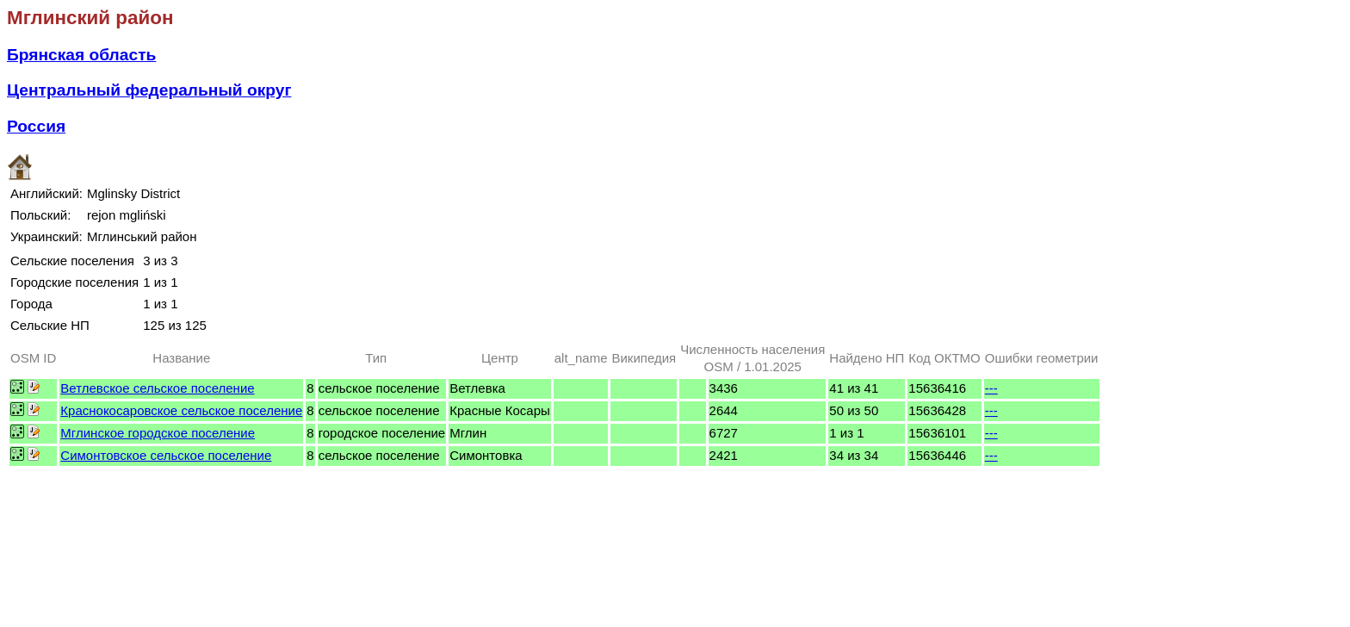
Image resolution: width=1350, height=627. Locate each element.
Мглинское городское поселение (157, 432)
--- (991, 388)
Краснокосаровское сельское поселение (181, 410)
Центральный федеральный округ (149, 90)
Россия (36, 126)
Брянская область (81, 55)
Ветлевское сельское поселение (157, 388)
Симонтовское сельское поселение (165, 455)
